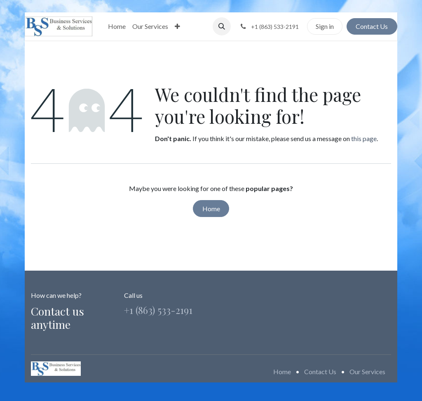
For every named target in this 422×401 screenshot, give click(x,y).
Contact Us (372, 26)
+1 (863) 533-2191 (158, 310)
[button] (222, 26)
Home (211, 208)
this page (364, 138)
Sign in (325, 26)
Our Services (367, 371)
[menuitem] (117, 26)
